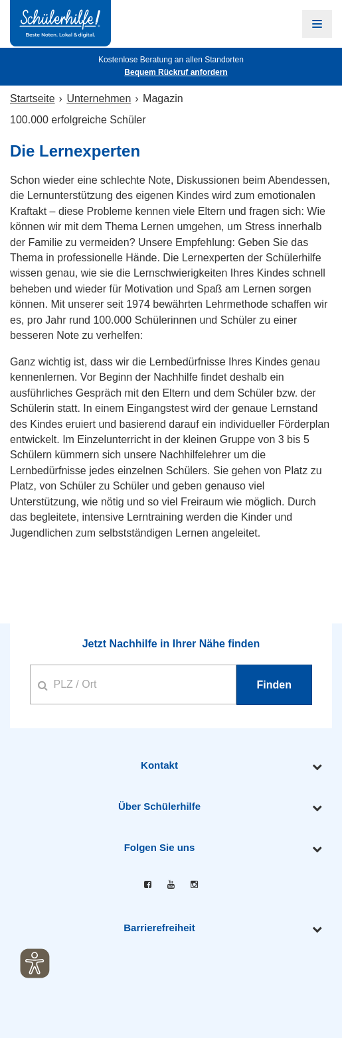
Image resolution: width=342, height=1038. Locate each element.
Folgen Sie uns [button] (159, 847)
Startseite (32, 98)
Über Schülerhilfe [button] (159, 806)
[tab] (171, 765)
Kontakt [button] (159, 765)
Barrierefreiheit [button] (159, 927)
